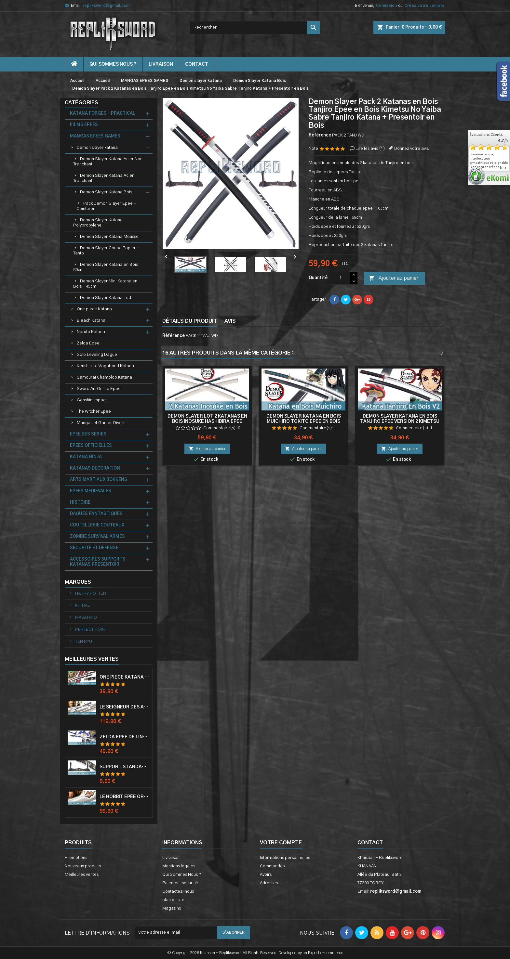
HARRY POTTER (90, 593)
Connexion (386, 5)
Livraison (161, 64)
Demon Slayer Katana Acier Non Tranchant (107, 161)
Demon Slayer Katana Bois (106, 192)
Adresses (269, 883)
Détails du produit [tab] (189, 321)
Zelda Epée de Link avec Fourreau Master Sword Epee (125, 737)
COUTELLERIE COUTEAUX (97, 525)
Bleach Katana (91, 320)
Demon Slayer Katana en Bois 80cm (105, 267)
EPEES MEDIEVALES (90, 491)
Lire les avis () (370, 149)
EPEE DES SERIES (88, 434)
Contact (370, 842)
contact (196, 64)
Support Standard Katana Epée (125, 767)
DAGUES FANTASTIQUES (96, 514)
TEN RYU (83, 642)
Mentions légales (178, 866)
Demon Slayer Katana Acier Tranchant (103, 178)
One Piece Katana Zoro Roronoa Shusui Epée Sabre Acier (125, 677)
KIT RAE (82, 605)
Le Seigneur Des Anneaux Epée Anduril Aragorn (125, 707)
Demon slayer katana (97, 148)
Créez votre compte (424, 5)
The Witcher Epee (94, 411)
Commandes (272, 866)
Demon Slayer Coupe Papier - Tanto (106, 250)
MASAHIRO (85, 618)
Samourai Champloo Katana (104, 377)
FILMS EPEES (84, 125)
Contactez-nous (178, 891)
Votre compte (281, 842)
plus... (504, 168)
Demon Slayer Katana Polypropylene (98, 222)
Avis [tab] (230, 321)
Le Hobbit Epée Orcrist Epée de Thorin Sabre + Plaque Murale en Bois (125, 797)
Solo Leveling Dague (97, 355)
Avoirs (266, 875)
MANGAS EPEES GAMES (95, 136)
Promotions (76, 858)
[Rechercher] (255, 27)
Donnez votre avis (411, 149)
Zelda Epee (88, 343)
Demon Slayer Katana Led (105, 298)
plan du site (173, 900)
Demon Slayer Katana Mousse (109, 237)
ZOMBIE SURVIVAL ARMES (97, 537)
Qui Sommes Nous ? (113, 64)
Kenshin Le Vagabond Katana (105, 366)
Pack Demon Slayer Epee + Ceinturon (106, 206)
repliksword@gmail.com (106, 5)
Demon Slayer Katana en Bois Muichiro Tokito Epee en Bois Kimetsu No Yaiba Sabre (303, 421)
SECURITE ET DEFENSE (94, 548)
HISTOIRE (80, 502)
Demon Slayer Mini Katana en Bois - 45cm (105, 284)
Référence (320, 135)
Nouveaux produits (83, 866)
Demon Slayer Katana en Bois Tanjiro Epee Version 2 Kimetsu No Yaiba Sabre (399, 421)
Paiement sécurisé (180, 883)
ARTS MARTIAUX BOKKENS (98, 480)
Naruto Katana (91, 332)
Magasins (171, 908)
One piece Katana (94, 309)
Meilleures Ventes (92, 659)
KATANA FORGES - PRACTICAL (102, 113)
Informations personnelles (285, 858)
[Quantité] (340, 278)
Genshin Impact (92, 400)
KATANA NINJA (86, 457)
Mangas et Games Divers (101, 423)
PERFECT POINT (90, 630)
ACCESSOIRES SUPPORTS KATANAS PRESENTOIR (97, 562)
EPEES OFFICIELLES (91, 446)
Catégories (81, 102)
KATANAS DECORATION (95, 468)
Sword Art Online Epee (99, 389)
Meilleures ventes (82, 875)
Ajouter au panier (393, 278)
